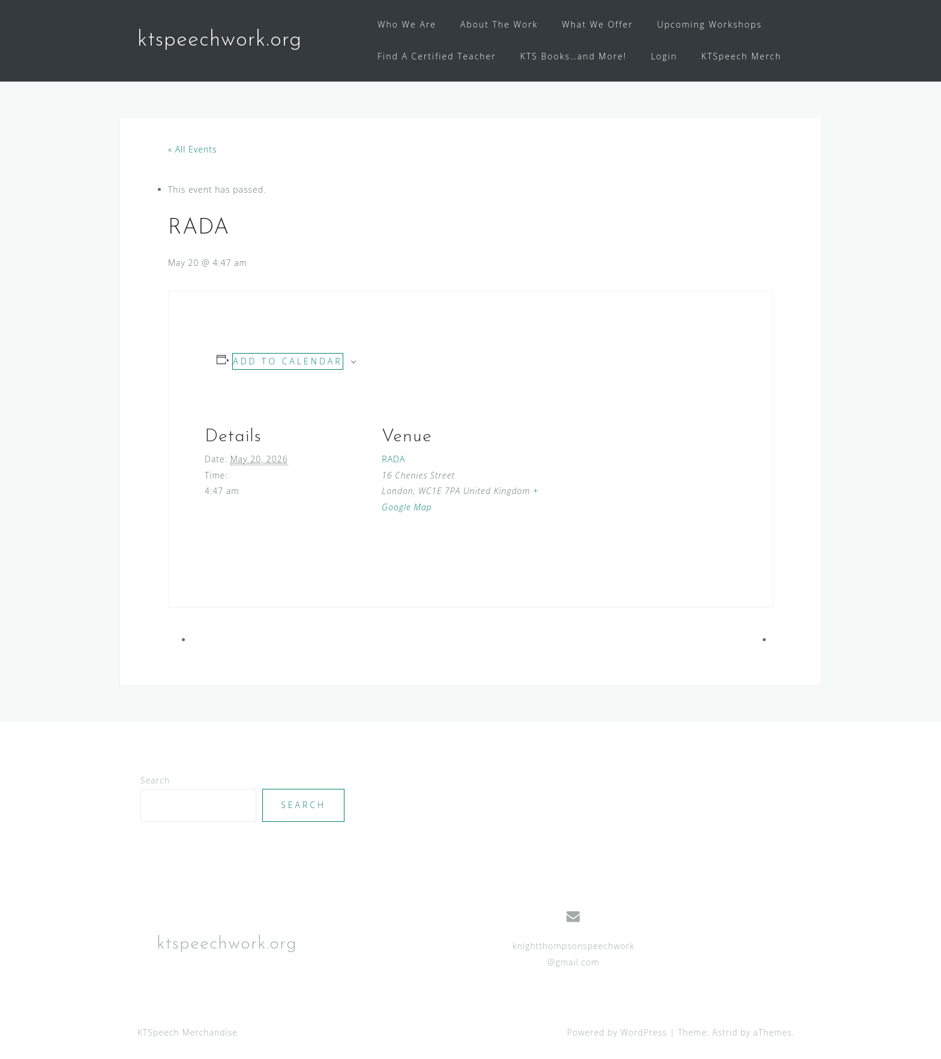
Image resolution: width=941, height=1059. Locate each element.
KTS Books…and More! (573, 56)
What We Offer (597, 24)
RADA (393, 459)
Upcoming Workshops (709, 24)
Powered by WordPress (617, 1032)
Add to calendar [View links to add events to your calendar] (287, 361)
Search (155, 780)
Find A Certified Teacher (436, 56)
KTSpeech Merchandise (187, 1032)
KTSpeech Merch (742, 56)
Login (664, 56)
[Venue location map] (622, 478)
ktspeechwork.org (219, 40)
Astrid (725, 1032)
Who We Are (406, 24)
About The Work (499, 24)
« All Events (192, 149)
